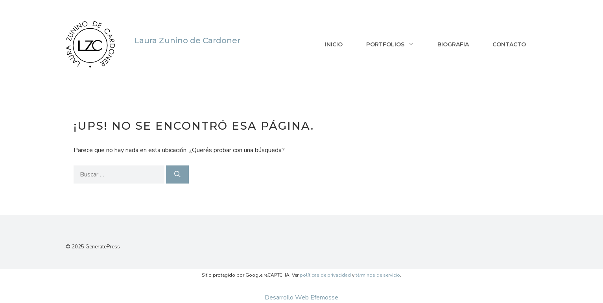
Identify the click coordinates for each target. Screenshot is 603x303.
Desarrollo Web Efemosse (301, 297)
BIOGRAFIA (453, 44)
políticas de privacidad (325, 275)
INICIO (334, 44)
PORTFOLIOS (396, 44)
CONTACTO (509, 44)
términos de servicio (378, 275)
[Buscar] (177, 174)
